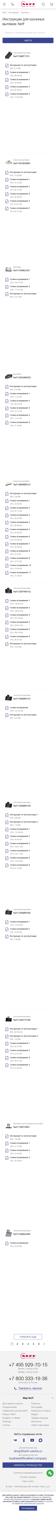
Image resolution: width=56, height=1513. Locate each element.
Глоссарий (36, 1407)
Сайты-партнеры (40, 1425)
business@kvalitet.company (28, 1458)
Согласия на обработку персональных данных (32, 1502)
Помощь (7, 1421)
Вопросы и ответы (41, 1411)
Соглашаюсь (28, 1508)
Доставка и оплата (12, 1403)
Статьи (6, 1425)
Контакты (36, 1421)
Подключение (10, 1407)
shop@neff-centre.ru (28, 1451)
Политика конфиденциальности (28, 1473)
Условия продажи (28, 1477)
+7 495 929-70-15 (28, 1364)
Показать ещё (28, 1337)
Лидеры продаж (39, 1418)
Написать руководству (28, 1465)
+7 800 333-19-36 (28, 1378)
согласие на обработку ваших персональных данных (27, 1498)
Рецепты (35, 1403)
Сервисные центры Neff (15, 1411)
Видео (34, 1414)
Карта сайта (28, 1481)
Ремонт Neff (9, 1414)
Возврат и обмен (11, 1418)
